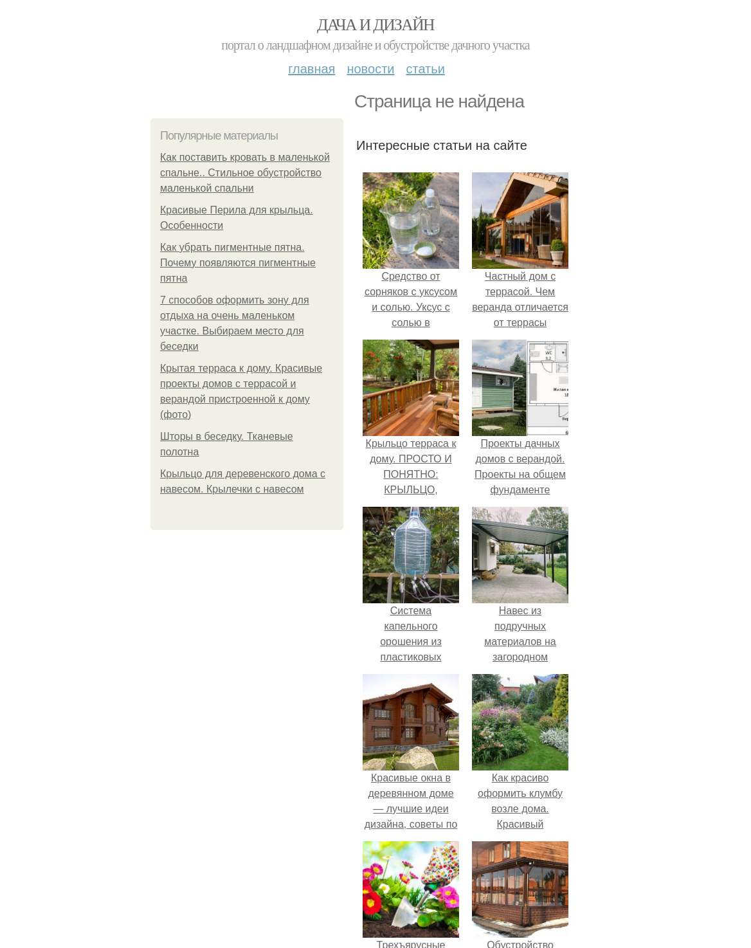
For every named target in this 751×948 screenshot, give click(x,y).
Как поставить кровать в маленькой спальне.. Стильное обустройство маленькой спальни (245, 173)
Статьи (425, 69)
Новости (370, 69)
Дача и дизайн (375, 24)
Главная (311, 69)
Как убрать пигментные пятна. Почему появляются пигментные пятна (238, 263)
